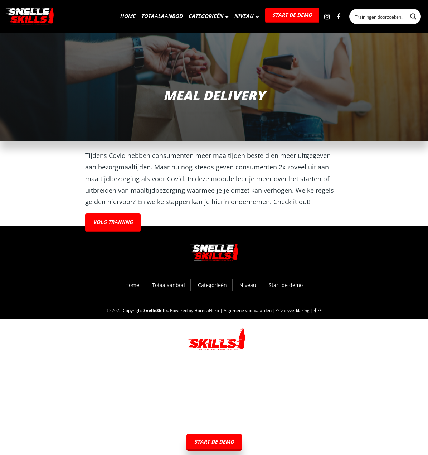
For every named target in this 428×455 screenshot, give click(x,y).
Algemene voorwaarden (248, 310)
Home (127, 16)
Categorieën (205, 16)
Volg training (113, 222)
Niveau (243, 16)
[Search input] (379, 16)
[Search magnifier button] (413, 16)
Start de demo (292, 14)
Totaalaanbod (162, 16)
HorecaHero (206, 310)
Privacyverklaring (292, 310)
